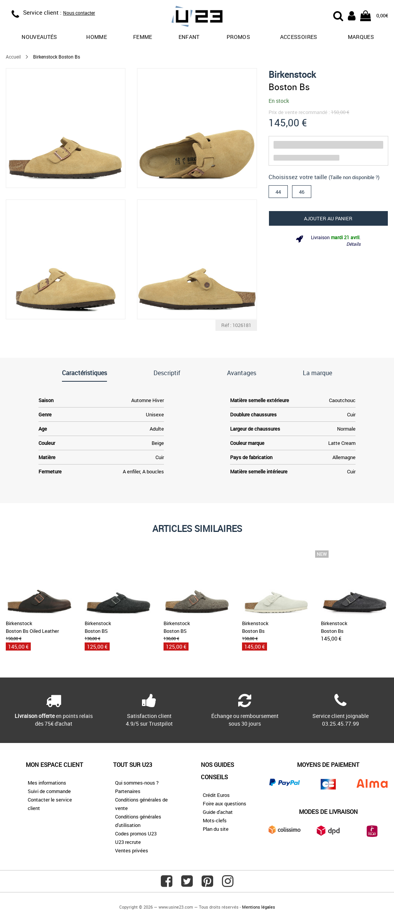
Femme (142, 36)
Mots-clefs (215, 820)
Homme (96, 36)
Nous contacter (79, 13)
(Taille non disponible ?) (354, 177)
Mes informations (47, 782)
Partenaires (127, 791)
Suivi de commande (49, 791)
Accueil (13, 57)
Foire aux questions (224, 803)
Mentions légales (258, 907)
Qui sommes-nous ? (137, 782)
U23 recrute (128, 842)
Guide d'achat (218, 811)
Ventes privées (131, 850)
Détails (353, 244)
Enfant (189, 36)
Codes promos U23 (136, 833)
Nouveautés (39, 36)
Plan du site (216, 828)
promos (238, 36)
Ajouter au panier (328, 218)
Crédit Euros (216, 795)
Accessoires (298, 36)
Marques (361, 36)
